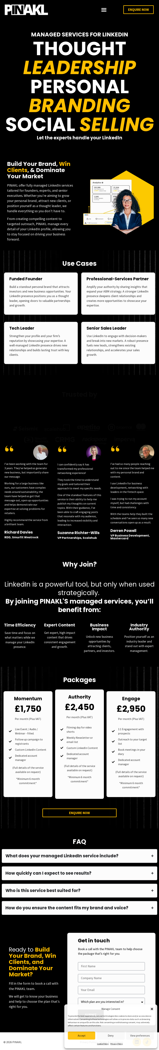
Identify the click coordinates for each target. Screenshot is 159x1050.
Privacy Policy (116, 1043)
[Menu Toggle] (104, 10)
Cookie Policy (103, 1043)
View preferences (140, 1035)
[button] (152, 1009)
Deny (111, 1035)
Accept (82, 1035)
